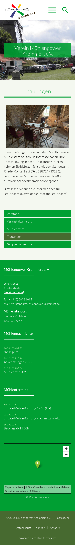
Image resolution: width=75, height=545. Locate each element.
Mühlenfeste (15, 229)
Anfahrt (55, 527)
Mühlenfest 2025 (16, 372)
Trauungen (14, 237)
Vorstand (13, 214)
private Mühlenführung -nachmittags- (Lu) (33, 418)
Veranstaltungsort (19, 221)
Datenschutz (23, 527)
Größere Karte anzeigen (37, 497)
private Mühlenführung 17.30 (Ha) (27, 408)
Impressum (62, 517)
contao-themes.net (45, 538)
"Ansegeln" (11, 352)
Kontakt (40, 527)
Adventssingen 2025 (18, 362)
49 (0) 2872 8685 (21, 299)
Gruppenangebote (19, 244)
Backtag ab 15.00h (16, 428)
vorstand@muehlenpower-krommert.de (35, 303)
